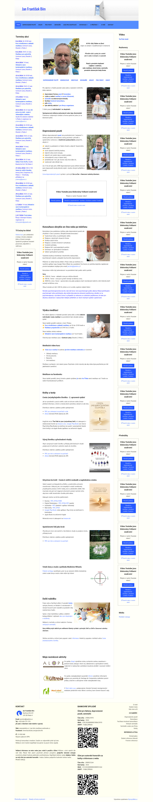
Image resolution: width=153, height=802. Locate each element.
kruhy (70, 603)
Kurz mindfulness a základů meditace (57, 325)
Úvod (18, 25)
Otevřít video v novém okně (76, 205)
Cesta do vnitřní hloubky (23, 170)
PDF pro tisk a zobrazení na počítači (56, 454)
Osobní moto (133, 707)
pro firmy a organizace (66, 105)
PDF (52, 501)
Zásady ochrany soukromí (37, 799)
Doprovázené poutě (29, 25)
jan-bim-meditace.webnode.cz (75, 350)
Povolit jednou (56, 200)
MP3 (67, 503)
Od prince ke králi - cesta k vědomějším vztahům (24, 112)
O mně (103, 25)
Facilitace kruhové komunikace (127, 721)
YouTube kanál (123, 39)
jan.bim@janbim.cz (73, 266)
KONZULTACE (64, 80)
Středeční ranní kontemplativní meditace (58, 334)
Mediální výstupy (124, 617)
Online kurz (19, 235)
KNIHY (108, 80)
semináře (48, 99)
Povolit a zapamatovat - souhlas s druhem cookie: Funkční (83, 200)
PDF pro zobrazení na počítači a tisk (56, 411)
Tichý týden (28, 215)
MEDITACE (74, 80)
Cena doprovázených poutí (51, 174)
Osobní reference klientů (129, 738)
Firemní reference (132, 741)
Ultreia (90, 676)
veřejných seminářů (49, 624)
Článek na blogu (48, 571)
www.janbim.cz (24, 728)
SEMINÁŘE (83, 80)
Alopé (73, 661)
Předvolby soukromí (21, 799)
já (77, 378)
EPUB (56, 501)
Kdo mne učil (133, 709)
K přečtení (94, 25)
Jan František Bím (34, 8)
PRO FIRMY (100, 80)
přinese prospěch (50, 753)
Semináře (57, 25)
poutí (60, 94)
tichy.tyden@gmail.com (23, 222)
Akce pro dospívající (70, 25)
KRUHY (91, 80)
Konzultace (134, 719)
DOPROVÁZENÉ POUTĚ (50, 80)
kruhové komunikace (57, 101)
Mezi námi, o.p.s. (71, 688)
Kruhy (40, 25)
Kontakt (110, 25)
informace (75, 638)
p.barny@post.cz (21, 121)
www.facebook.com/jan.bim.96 (33, 731)
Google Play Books (73, 424)
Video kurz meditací (51, 350)
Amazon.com (61, 424)
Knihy (136, 728)
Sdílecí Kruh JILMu (22, 162)
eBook (47, 414)
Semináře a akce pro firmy (129, 726)
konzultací (67, 94)
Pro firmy (48, 25)
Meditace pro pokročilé (23, 54)
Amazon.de (67, 518)
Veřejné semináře (132, 724)
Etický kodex (133, 736)
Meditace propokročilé (52, 328)
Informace (83, 25)
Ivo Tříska (85, 378)
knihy (49, 103)
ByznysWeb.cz (132, 799)
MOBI (60, 501)
